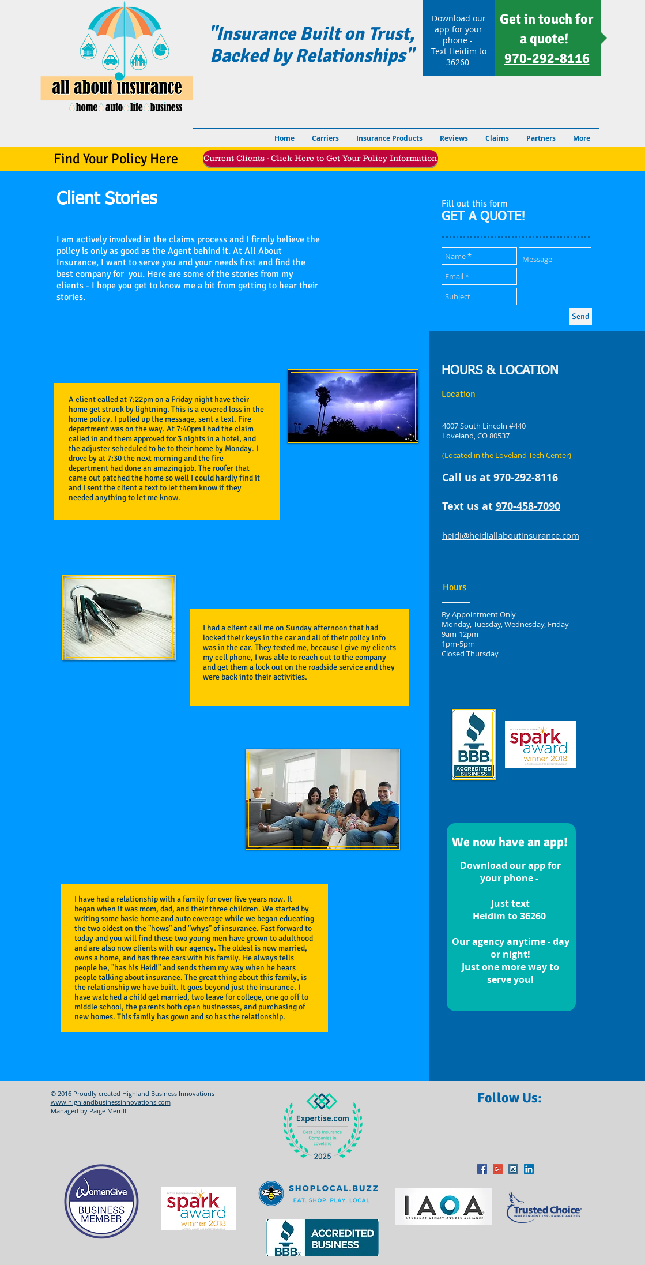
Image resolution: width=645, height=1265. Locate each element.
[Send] (580, 316)
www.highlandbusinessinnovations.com (111, 1102)
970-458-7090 (528, 506)
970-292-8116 (525, 477)
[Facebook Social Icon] (482, 1169)
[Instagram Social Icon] (513, 1169)
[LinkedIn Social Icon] (529, 1169)
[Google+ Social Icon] (498, 1169)
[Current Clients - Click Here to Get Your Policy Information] (320, 158)
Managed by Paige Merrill (88, 1110)
